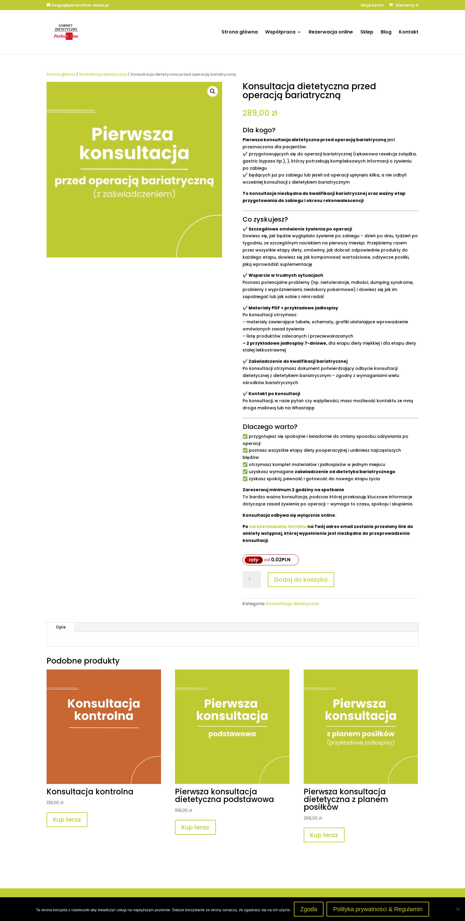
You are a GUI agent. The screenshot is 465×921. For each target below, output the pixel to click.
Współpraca (280, 32)
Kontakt (408, 32)
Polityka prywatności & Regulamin (377, 909)
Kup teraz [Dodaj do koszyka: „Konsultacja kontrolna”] (67, 819)
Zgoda (308, 909)
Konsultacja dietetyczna (103, 74)
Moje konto (372, 5)
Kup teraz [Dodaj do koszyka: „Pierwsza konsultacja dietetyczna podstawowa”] (195, 827)
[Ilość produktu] (251, 579)
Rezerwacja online (331, 32)
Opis (61, 627)
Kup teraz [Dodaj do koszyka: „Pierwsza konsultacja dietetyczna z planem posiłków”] (324, 835)
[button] (212, 91)
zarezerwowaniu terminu (278, 526)
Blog (386, 32)
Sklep (366, 32)
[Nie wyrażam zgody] (458, 909)
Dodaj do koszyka (301, 579)
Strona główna (240, 32)
